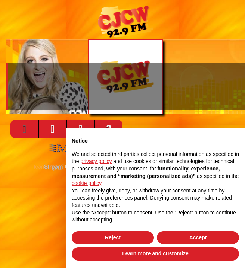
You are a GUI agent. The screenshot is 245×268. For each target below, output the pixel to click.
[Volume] (52, 129)
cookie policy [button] (86, 183)
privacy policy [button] (96, 161)
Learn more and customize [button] (155, 253)
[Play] (24, 129)
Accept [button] (198, 237)
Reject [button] (113, 237)
